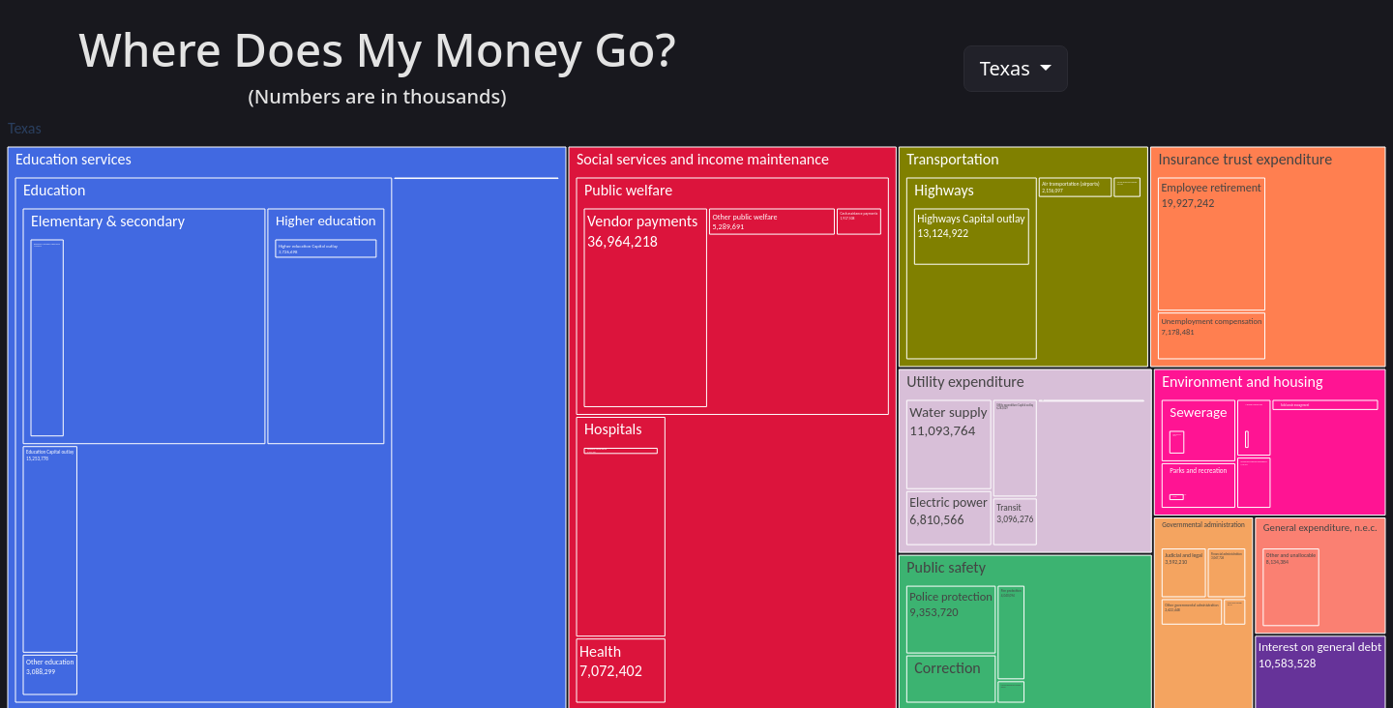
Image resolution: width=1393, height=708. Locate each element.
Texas (1007, 68)
